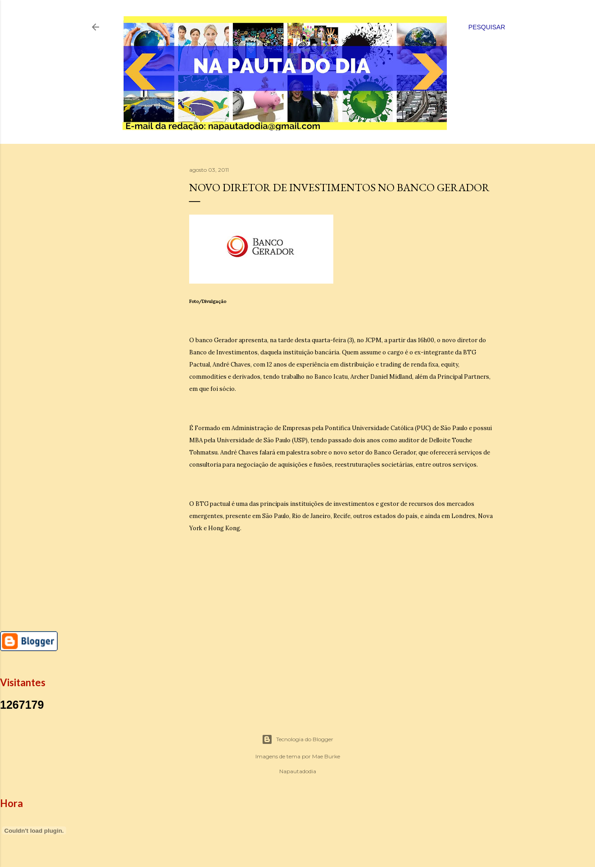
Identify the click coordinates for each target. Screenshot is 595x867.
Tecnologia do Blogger (297, 739)
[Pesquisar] (486, 27)
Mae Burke (326, 756)
